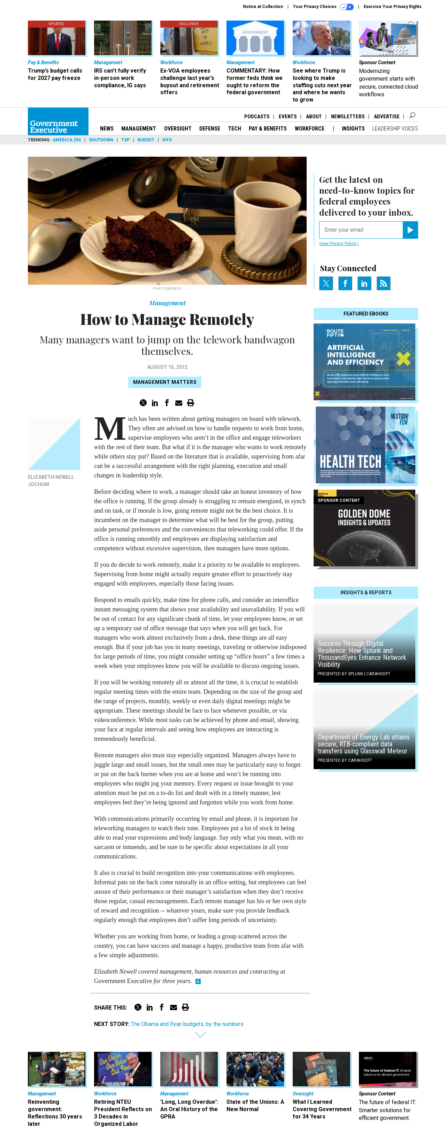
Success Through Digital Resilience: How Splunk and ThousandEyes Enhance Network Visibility (362, 654)
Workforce (310, 128)
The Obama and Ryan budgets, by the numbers (187, 1024)
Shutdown (101, 139)
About (314, 116)
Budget (146, 139)
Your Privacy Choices (323, 7)
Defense (209, 128)
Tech (234, 128)
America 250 (67, 139)
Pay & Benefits (268, 128)
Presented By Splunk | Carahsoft (354, 673)
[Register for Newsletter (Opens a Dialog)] (410, 230)
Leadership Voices (395, 128)
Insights (353, 128)
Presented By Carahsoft (345, 760)
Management (138, 128)
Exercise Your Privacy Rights (393, 6)
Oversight (178, 128)
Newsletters (348, 116)
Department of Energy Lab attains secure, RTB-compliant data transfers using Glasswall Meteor (364, 744)
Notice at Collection (263, 6)
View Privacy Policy (339, 243)
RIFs (167, 139)
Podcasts (257, 116)
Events (288, 116)
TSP (125, 139)
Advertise (387, 116)
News (107, 128)
